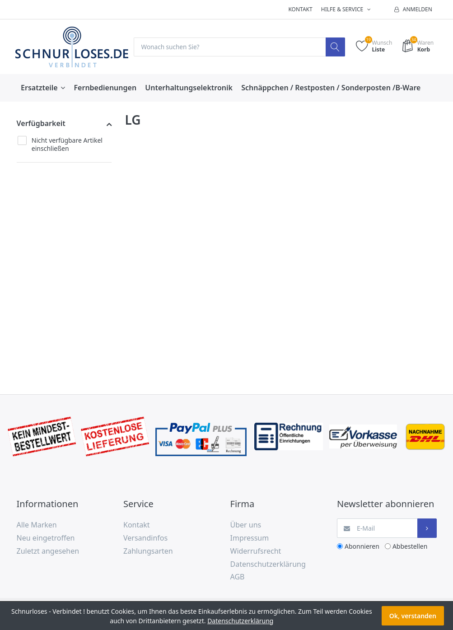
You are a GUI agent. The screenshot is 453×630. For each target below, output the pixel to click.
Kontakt (300, 9)
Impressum (249, 538)
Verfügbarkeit (41, 124)
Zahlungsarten (148, 551)
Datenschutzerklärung (268, 564)
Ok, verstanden (412, 615)
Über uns (246, 525)
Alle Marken (37, 525)
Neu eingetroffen (46, 538)
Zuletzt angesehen (48, 551)
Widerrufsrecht (255, 551)
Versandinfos (145, 538)
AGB (237, 577)
